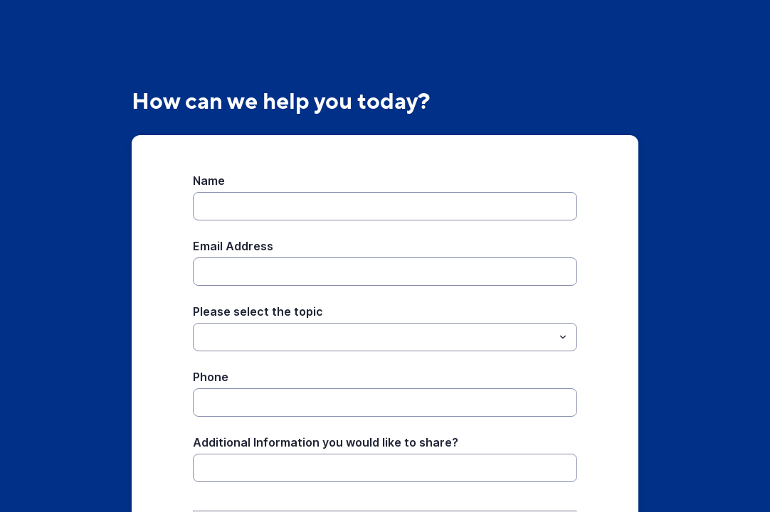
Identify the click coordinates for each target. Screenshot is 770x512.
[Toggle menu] (563, 337)
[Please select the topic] (201, 337)
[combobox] (385, 337)
